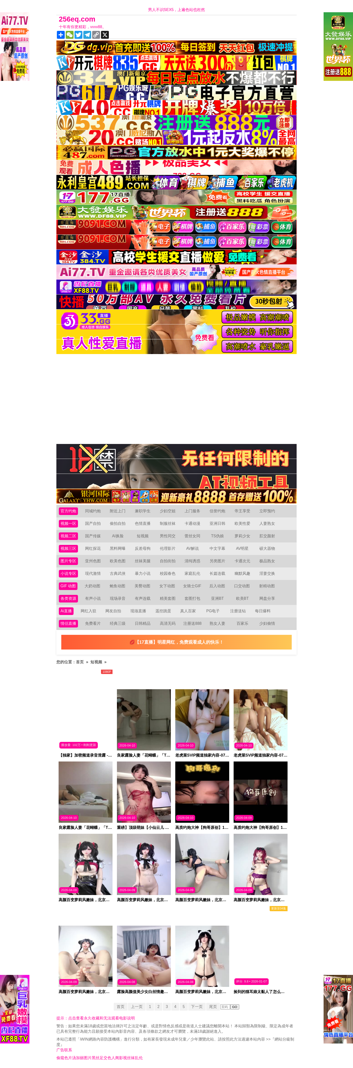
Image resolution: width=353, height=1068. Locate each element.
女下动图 (167, 586)
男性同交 (168, 536)
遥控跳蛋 (163, 611)
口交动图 (242, 586)
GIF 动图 (68, 586)
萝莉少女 (242, 536)
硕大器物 (267, 548)
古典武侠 (118, 573)
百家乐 (242, 623)
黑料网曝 (118, 548)
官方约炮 (68, 511)
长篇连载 (217, 573)
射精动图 (267, 586)
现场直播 (138, 611)
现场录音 (118, 598)
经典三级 (118, 623)
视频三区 (68, 548)
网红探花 (93, 548)
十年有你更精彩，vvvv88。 (82, 27)
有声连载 (143, 598)
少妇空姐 (168, 511)
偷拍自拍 (118, 523)
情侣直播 (68, 623)
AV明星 (242, 548)
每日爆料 (263, 611)
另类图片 (217, 561)
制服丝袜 (168, 523)
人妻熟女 (267, 523)
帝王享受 (242, 511)
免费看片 (93, 623)
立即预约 (267, 511)
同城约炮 (93, 511)
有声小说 (93, 598)
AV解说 (192, 548)
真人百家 (188, 611)
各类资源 (68, 598)
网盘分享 (267, 598)
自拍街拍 (168, 561)
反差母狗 (143, 548)
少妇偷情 (267, 623)
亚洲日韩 (217, 523)
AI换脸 (118, 536)
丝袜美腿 (143, 561)
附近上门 (118, 511)
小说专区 (68, 573)
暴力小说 (143, 573)
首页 (80, 662)
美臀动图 (142, 586)
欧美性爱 (242, 523)
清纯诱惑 (192, 561)
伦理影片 (168, 548)
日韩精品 (143, 623)
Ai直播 (66, 611)
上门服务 (192, 511)
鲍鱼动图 (117, 586)
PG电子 (213, 611)
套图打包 (192, 598)
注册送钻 (238, 611)
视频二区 (68, 536)
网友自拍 (113, 611)
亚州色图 (93, 561)
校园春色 (168, 573)
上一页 (136, 1007)
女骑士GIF (192, 586)
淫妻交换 (267, 573)
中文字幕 (217, 548)
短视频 (143, 536)
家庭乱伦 (192, 573)
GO (235, 1007)
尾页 (213, 1007)
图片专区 (68, 561)
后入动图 (217, 586)
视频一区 (68, 523)
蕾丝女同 (192, 536)
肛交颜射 (267, 536)
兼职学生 (143, 511)
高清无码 (168, 623)
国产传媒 (93, 536)
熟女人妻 (217, 623)
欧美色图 (118, 561)
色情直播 (143, 523)
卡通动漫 (192, 523)
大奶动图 (93, 586)
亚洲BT (217, 598)
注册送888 (192, 623)
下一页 (197, 1007)
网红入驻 (88, 611)
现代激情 (93, 573)
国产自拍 (93, 523)
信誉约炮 (217, 511)
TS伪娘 (217, 536)
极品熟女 (267, 561)
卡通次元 (242, 561)
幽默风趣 (242, 573)
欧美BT (242, 598)
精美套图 (168, 598)
